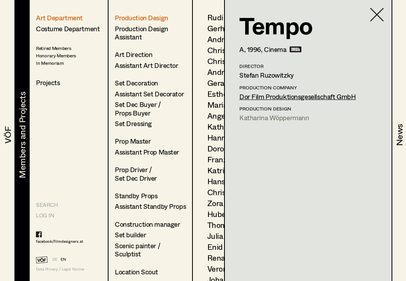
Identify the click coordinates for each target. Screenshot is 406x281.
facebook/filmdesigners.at (59, 241)
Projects (48, 82)
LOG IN (45, 215)
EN (63, 259)
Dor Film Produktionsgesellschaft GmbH (297, 96)
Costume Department (68, 28)
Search (47, 205)
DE (54, 259)
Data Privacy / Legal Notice (60, 269)
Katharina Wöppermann (274, 117)
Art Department (59, 17)
